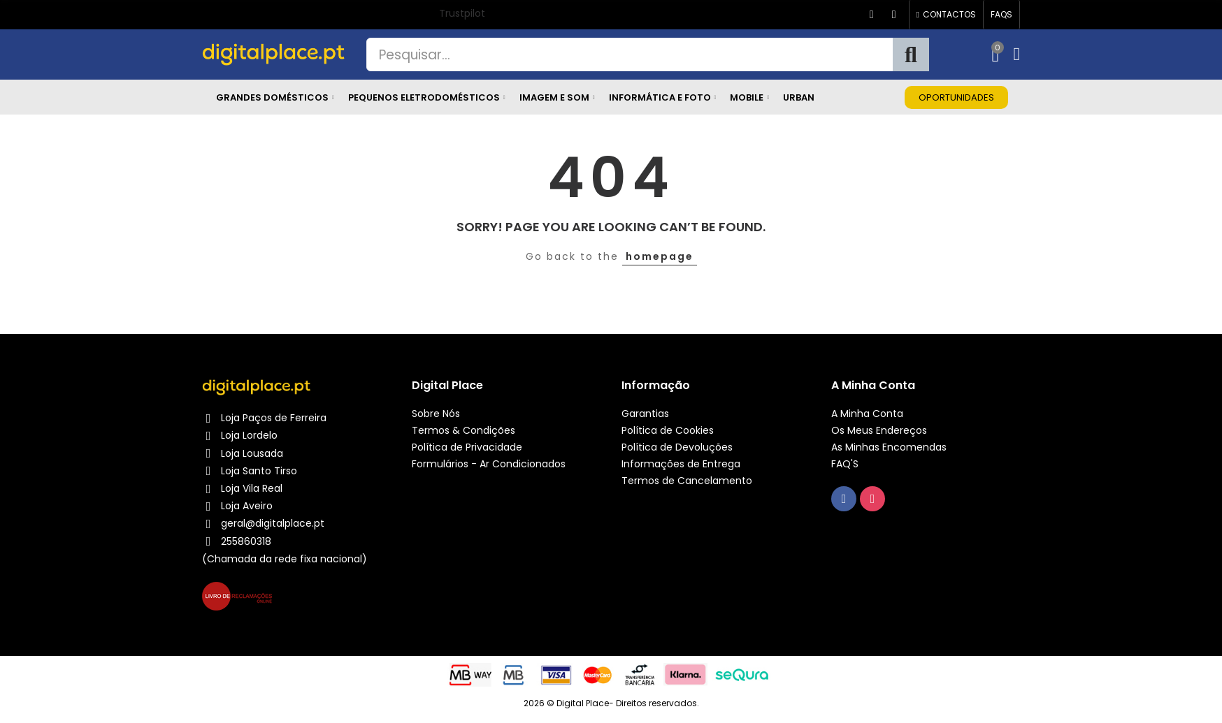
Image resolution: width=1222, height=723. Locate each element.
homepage (659, 256)
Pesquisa (911, 54)
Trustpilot (462, 13)
